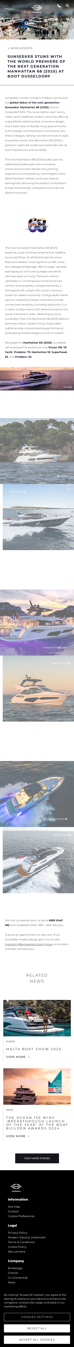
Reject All (37, 1328)
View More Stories (37, 1158)
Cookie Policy (17, 1247)
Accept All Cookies (37, 1339)
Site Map (14, 1206)
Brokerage (15, 1268)
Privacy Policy (17, 1232)
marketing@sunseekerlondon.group (28, 944)
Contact (13, 1211)
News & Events (19, 48)
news (11, 1282)
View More (15, 1057)
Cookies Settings (37, 1316)
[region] (37, 1315)
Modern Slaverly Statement (27, 1237)
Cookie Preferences (21, 1216)
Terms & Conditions (21, 1242)
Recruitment (16, 1251)
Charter (13, 1273)
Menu (9, 9)
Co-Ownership (18, 1277)
